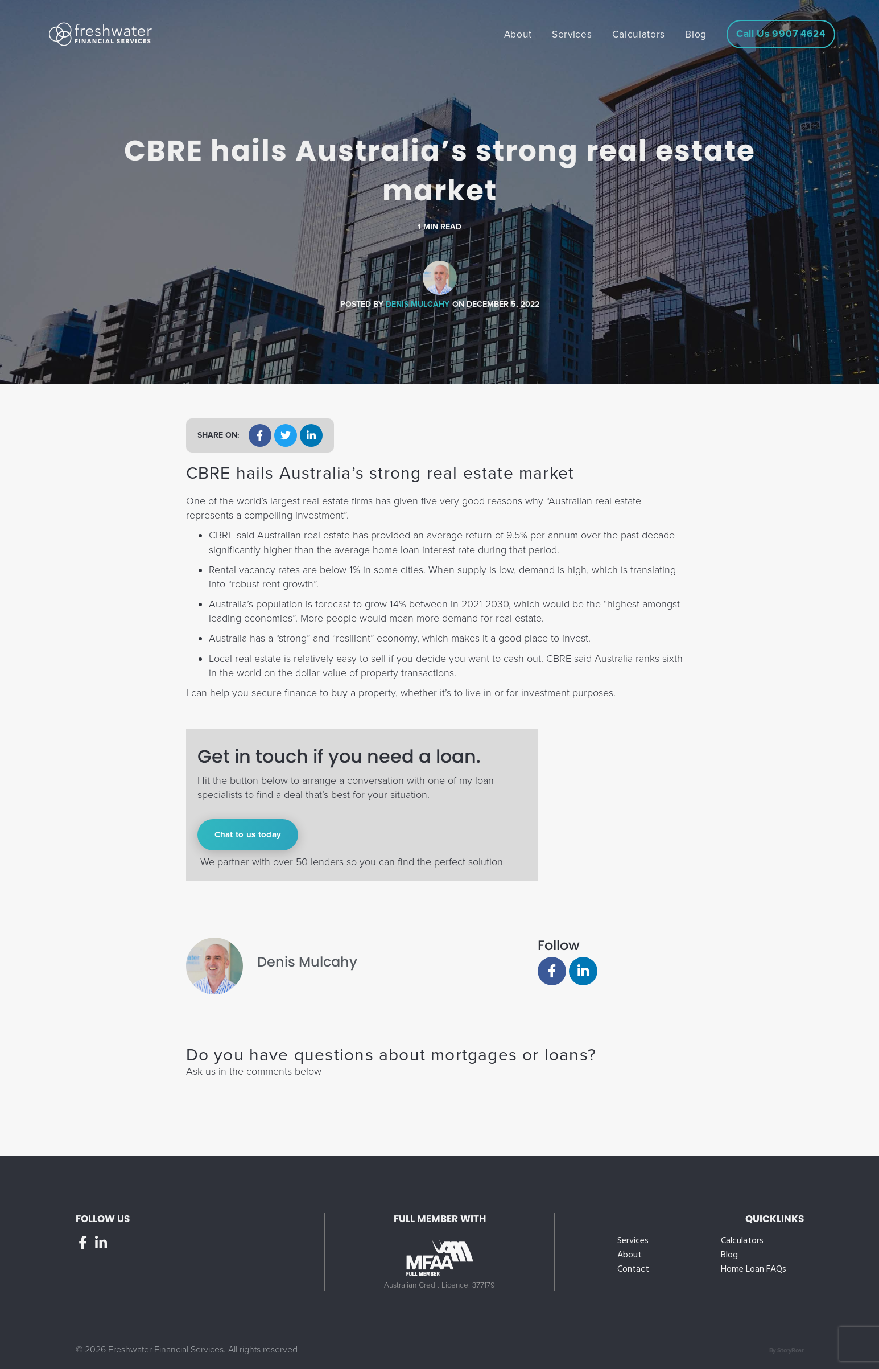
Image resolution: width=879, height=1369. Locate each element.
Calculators (742, 1241)
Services (633, 1241)
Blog (729, 1255)
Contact (633, 1269)
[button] (260, 435)
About (629, 1255)
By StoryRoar (786, 1350)
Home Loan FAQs (753, 1269)
